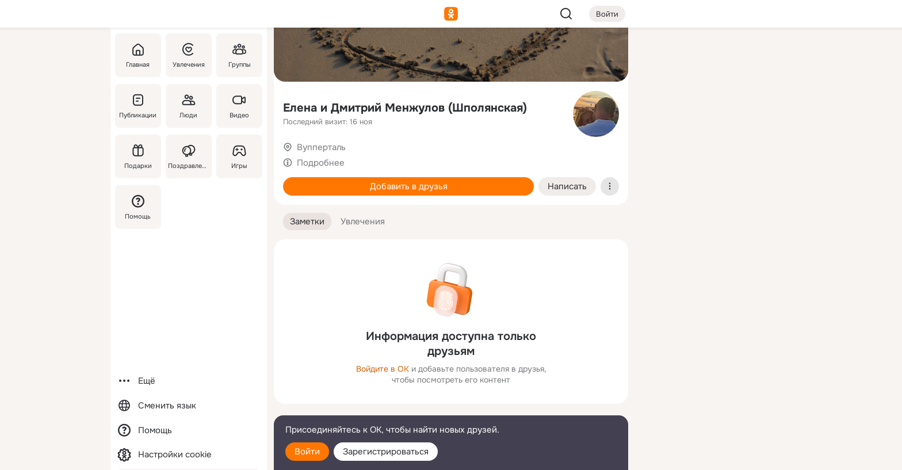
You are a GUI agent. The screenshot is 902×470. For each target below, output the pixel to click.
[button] (307, 222)
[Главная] (138, 55)
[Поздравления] (188, 156)
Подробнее (321, 162)
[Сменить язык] (188, 405)
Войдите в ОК (382, 369)
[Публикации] (138, 106)
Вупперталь (321, 147)
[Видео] (239, 106)
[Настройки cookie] (188, 454)
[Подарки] (138, 156)
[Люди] (188, 106)
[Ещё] (188, 381)
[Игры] (239, 156)
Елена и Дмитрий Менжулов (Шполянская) (405, 108)
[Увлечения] (188, 55)
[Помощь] (138, 207)
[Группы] (239, 55)
